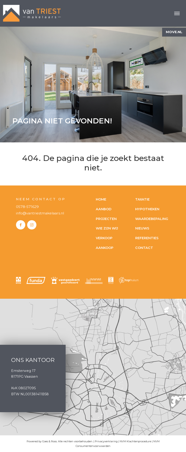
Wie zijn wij (107, 228)
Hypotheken (147, 209)
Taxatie (142, 199)
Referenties (146, 238)
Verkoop (104, 238)
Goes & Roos (49, 441)
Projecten (106, 219)
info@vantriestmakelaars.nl (40, 213)
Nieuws (142, 228)
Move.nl (174, 32)
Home (101, 199)
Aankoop (104, 248)
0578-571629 (27, 206)
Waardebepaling (151, 219)
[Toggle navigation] (176, 13)
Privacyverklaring (106, 441)
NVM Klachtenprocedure (135, 441)
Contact (144, 248)
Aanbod (103, 209)
